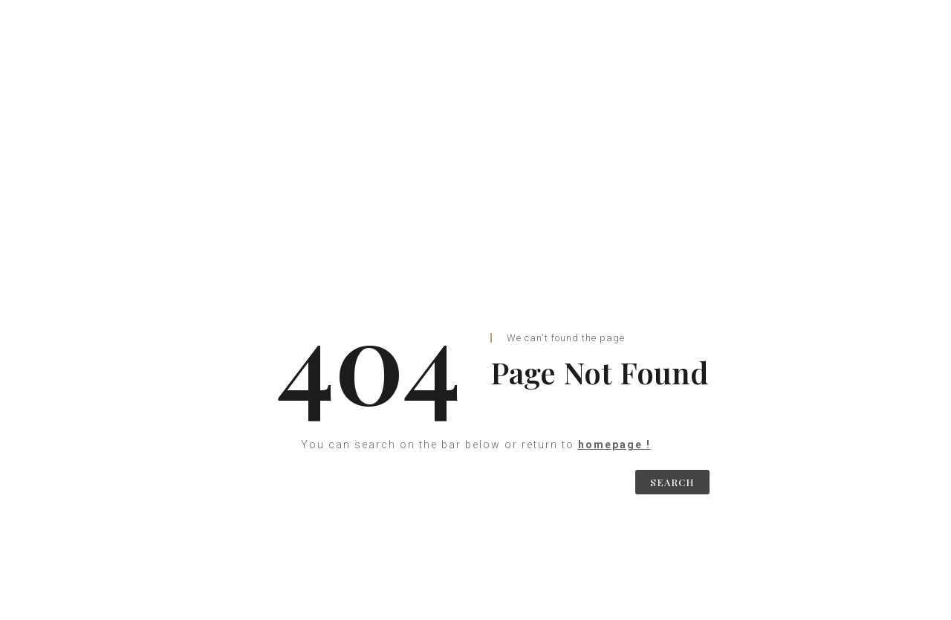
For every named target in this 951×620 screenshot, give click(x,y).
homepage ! (614, 445)
